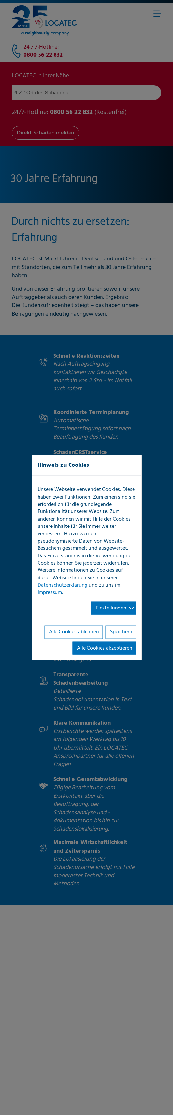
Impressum (50, 592)
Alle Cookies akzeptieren (104, 648)
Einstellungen (111, 608)
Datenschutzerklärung (62, 585)
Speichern (121, 632)
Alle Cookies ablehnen (74, 632)
